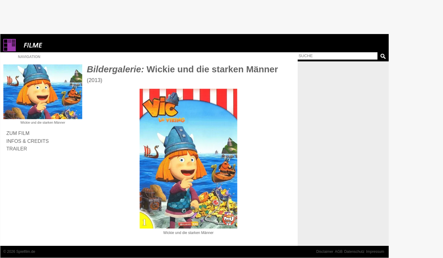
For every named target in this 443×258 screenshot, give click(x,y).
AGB (339, 251)
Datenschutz (354, 251)
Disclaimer (324, 251)
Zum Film (17, 133)
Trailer (16, 148)
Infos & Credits (27, 141)
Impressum (375, 251)
